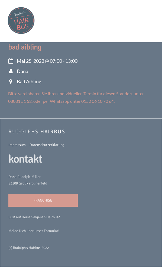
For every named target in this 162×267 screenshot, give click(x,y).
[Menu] (148, 7)
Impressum (17, 145)
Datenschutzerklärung (47, 145)
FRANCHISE (43, 200)
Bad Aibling (25, 47)
